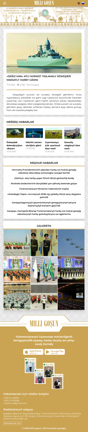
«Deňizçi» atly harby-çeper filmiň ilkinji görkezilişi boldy (44, 178)
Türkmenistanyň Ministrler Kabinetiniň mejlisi (44, 189)
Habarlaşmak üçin (12, 423)
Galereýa (44, 225)
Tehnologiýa (32, 85)
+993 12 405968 (11, 400)
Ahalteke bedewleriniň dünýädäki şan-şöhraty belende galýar (44, 183)
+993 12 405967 (11, 398)
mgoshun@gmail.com (15, 403)
